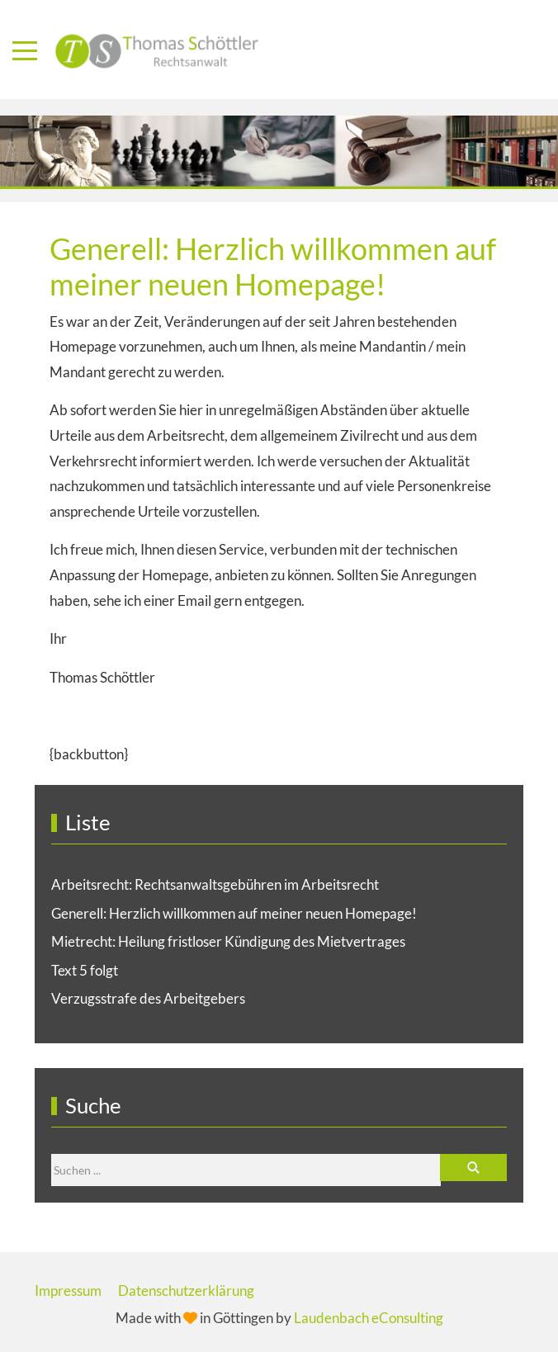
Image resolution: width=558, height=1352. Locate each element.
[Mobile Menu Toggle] (24, 50)
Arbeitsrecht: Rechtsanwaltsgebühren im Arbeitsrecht (215, 884)
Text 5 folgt (84, 970)
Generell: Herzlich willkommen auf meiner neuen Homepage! (234, 913)
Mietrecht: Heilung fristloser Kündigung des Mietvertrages (228, 941)
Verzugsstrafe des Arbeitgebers (148, 998)
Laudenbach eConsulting (368, 1317)
